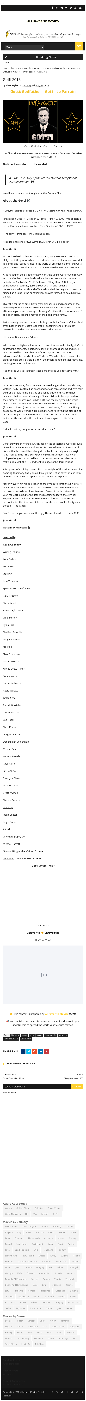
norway (72, 1238)
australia (40, 1232)
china (51, 1232)
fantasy (8, 1332)
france (45, 1226)
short (75, 1338)
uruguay (40, 1267)
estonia (61, 1296)
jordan (73, 1296)
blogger (76, 1086)
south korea (22, 1244)
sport (59, 1332)
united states (29, 71)
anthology (63, 1338)
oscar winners (54, 1208)
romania (9, 1261)
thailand (9, 1296)
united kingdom (29, 1226)
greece (41, 1255)
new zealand (28, 1255)
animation (38, 1338)
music (49, 1332)
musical (8, 1338)
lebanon (61, 1267)
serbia (8, 1308)
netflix (51, 1338)
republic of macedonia (16, 1279)
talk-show (39, 1344)
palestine (46, 1302)
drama (46, 68)
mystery (8, 1326)
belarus (36, 1296)
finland (76, 1255)
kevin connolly (58, 68)
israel (7, 1250)
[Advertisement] (43, 1174)
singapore (20, 1308)
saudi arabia (74, 1302)
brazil (60, 1244)
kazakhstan (10, 1302)
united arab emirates (28, 1261)
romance (65, 1320)
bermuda (49, 1296)
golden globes (23, 1208)
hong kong (48, 1250)
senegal (34, 1279)
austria (71, 1244)
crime (36, 68)
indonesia (56, 1285)
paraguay (59, 1302)
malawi (34, 1302)
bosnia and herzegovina (16, 1285)
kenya (23, 1302)
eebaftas (39, 1208)
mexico (61, 1238)
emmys (44, 1214)
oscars (8, 1208)
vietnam (69, 1308)
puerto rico (60, 1290)
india (7, 1267)
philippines (45, 1290)
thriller (19, 1320)
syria (58, 1308)
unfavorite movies (11, 71)
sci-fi (45, 1326)
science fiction (58, 1326)
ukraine (28, 1267)
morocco (71, 1273)
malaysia (19, 1290)
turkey (53, 1255)
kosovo (69, 1285)
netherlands (34, 1238)
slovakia (31, 1273)
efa (26, 1214)
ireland (73, 1232)
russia (50, 1244)
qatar (17, 1267)
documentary (23, 1338)
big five (56, 1214)
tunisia (57, 1279)
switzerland (37, 1244)
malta (19, 1273)
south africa (61, 1261)
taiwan (46, 1279)
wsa (35, 1214)
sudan (49, 1308)
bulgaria (64, 1255)
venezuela (70, 1279)
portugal (74, 1267)
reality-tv (25, 1344)
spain (28, 1232)
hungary (62, 1250)
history (20, 1332)
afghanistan (23, 1296)
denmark (19, 1238)
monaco (31, 1290)
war (30, 1332)
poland (8, 1244)
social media (11, 1344)
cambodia (44, 1273)
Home (6, 68)
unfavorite (73, 68)
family (40, 1332)
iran (50, 1267)
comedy (31, 1320)
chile (36, 1250)
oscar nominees (13, 1214)
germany (57, 1226)
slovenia (74, 1290)
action (53, 1320)
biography (16, 68)
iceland (75, 1261)
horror (20, 1326)
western (70, 1332)
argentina (48, 1238)
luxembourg (11, 1255)
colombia (46, 1261)
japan (7, 1238)
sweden (61, 1232)
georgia (9, 1273)
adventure (33, 1326)
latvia (8, 1290)
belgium (9, 1232)
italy (19, 1232)
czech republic (22, 1250)
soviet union (35, 1308)
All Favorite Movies (56, 1013)
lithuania (58, 1273)
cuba (35, 1285)
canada (27, 68)
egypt (44, 1285)
